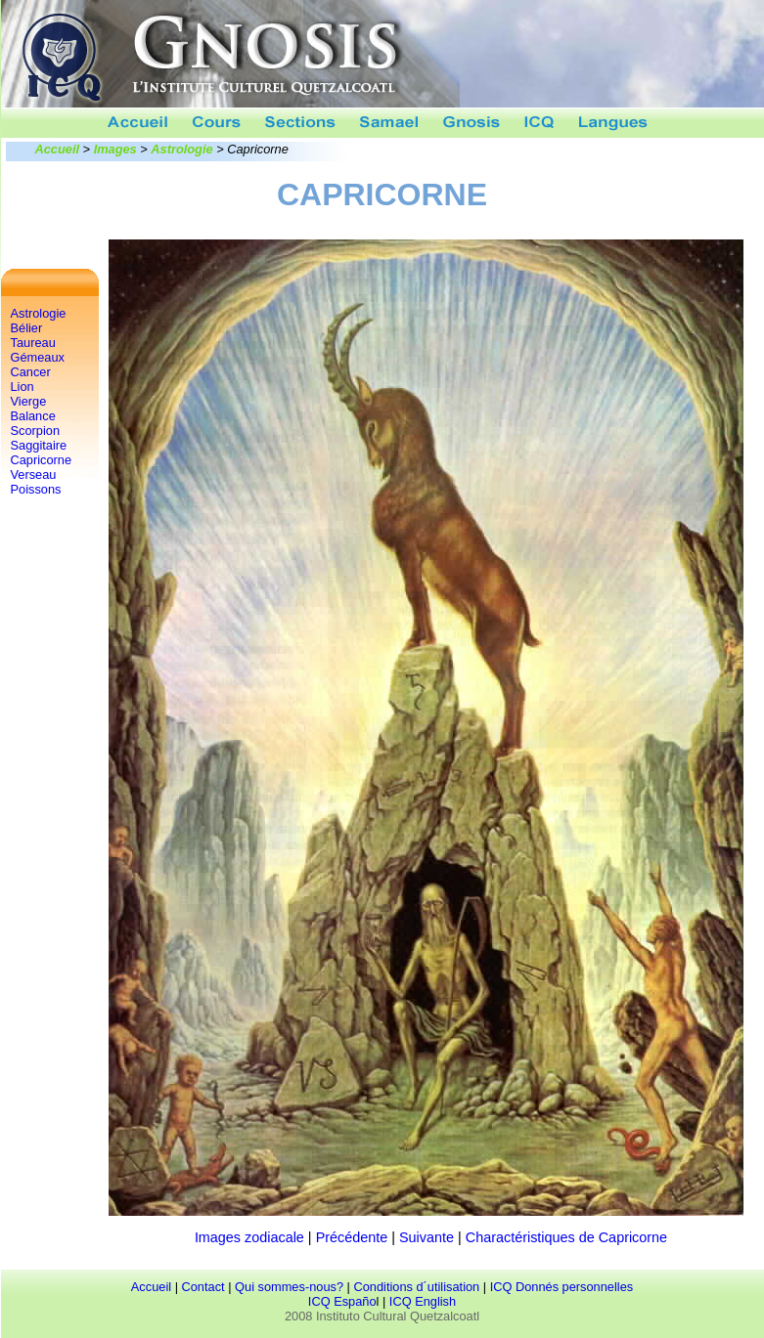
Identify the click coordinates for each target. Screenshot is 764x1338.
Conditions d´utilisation (416, 1286)
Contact (203, 1286)
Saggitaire (39, 445)
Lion (22, 386)
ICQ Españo (342, 1301)
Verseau (34, 474)
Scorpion (36, 430)
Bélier (27, 328)
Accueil (57, 149)
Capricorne (41, 460)
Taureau (33, 342)
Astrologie (181, 149)
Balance (33, 416)
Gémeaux (38, 357)
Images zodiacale (249, 1237)
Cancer (31, 372)
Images (115, 149)
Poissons (36, 489)
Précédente (352, 1237)
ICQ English (422, 1301)
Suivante (426, 1237)
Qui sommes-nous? (289, 1286)
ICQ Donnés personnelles (562, 1286)
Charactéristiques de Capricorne (566, 1237)
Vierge (29, 401)
